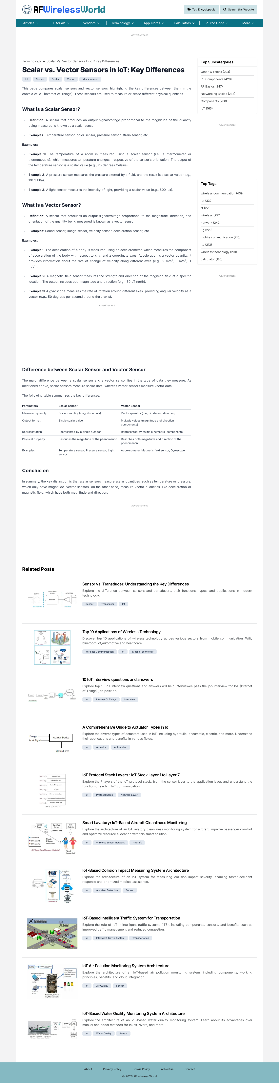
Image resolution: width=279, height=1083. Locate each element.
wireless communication (100, 651)
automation (120, 747)
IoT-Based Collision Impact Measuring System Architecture (135, 870)
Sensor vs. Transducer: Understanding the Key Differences (135, 584)
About (88, 1069)
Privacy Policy (112, 1069)
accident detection (107, 890)
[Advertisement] (139, 46)
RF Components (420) (216, 79)
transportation (140, 937)
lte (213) (206, 244)
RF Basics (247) (212, 86)
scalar (55, 79)
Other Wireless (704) (215, 72)
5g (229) (206, 230)
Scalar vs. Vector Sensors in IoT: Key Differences (83, 61)
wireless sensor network (110, 842)
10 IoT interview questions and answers (117, 679)
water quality (103, 1033)
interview (129, 699)
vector (71, 79)
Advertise (167, 1069)
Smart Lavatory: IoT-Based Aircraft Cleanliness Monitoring (134, 822)
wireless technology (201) (219, 252)
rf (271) (205, 208)
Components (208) (214, 101)
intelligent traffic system (110, 937)
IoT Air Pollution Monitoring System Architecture (125, 965)
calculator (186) (211, 259)
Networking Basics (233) (218, 94)
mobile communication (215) (220, 237)
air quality (102, 985)
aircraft (137, 842)
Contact (190, 1069)
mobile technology (142, 651)
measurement (90, 79)
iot (26, 79)
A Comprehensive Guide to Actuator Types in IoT (126, 727)
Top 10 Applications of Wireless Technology (121, 631)
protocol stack (104, 794)
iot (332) (206, 201)
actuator (101, 747)
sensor (40, 79)
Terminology (31, 61)
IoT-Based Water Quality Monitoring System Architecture (133, 1013)
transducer (107, 603)
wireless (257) (211, 215)
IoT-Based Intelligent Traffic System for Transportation (131, 918)
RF (63, 9)
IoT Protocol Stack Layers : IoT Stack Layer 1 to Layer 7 (131, 775)
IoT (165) (207, 108)
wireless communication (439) (222, 193)
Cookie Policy (141, 1069)
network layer (129, 794)
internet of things (106, 699)
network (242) (211, 223)
